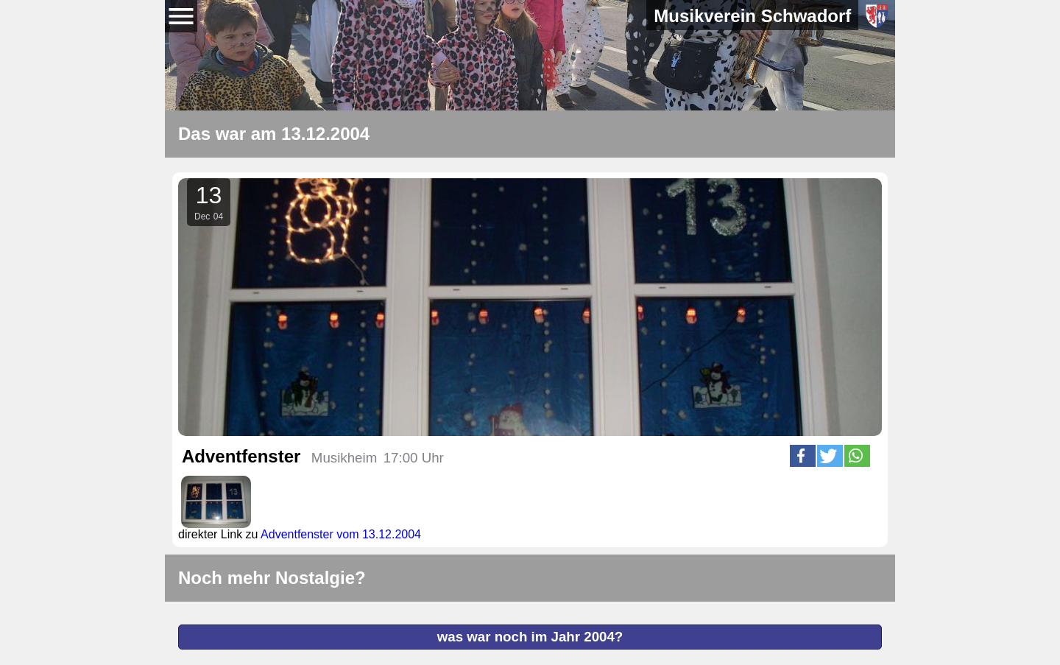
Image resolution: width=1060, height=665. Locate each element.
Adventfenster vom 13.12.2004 (341, 534)
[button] (803, 456)
